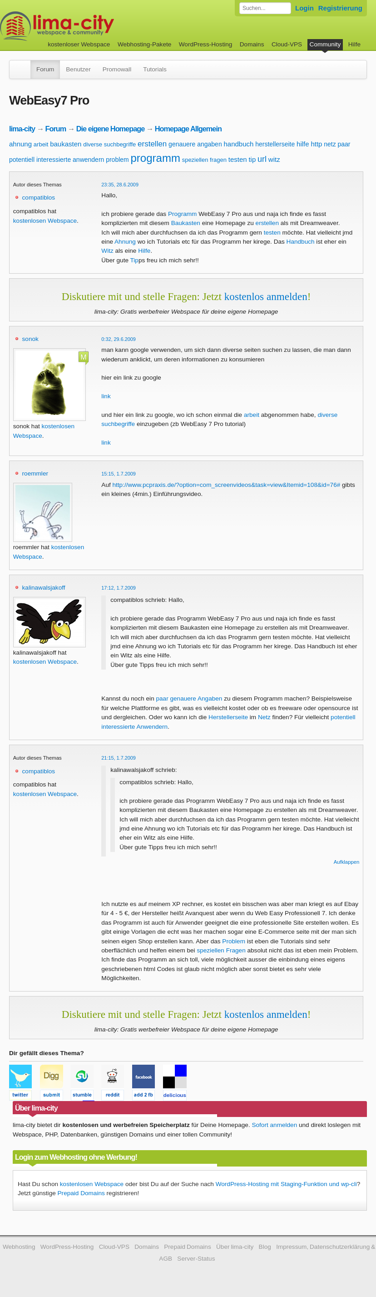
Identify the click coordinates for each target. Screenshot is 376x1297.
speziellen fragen (204, 159)
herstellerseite (275, 144)
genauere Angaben (196, 698)
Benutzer (78, 69)
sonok (30, 339)
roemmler (35, 473)
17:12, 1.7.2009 (118, 588)
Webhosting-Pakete (144, 44)
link (105, 396)
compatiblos (38, 197)
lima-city (22, 129)
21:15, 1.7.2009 (118, 758)
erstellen (152, 144)
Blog (265, 1246)
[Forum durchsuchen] (265, 8)
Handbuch (301, 241)
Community (325, 44)
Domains (252, 44)
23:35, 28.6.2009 (120, 184)
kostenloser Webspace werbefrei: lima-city (91, 26)
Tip (134, 260)
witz (274, 159)
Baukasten (185, 223)
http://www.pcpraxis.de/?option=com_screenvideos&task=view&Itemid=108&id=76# (227, 484)
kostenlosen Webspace (45, 220)
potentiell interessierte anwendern (56, 159)
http (316, 144)
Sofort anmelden (274, 1125)
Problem (233, 941)
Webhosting (19, 1246)
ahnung (20, 144)
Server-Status (196, 1258)
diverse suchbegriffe (109, 144)
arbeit (41, 144)
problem (117, 159)
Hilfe (354, 44)
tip (252, 159)
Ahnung (125, 241)
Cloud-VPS (287, 44)
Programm (182, 213)
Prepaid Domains (81, 1193)
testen (237, 159)
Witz (107, 250)
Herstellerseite (228, 717)
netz (330, 144)
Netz (264, 717)
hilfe (303, 144)
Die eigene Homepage (110, 129)
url (262, 159)
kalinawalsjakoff (43, 587)
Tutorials (155, 69)
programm (155, 158)
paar (343, 144)
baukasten (65, 144)
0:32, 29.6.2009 (118, 339)
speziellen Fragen (221, 950)
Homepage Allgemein (188, 129)
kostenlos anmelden (265, 296)
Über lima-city (234, 1246)
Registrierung (340, 8)
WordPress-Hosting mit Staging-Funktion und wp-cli (286, 1184)
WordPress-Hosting (206, 44)
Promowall (117, 69)
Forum (45, 69)
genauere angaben (195, 144)
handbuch (238, 144)
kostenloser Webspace (79, 44)
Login (304, 8)
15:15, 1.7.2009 (118, 473)
